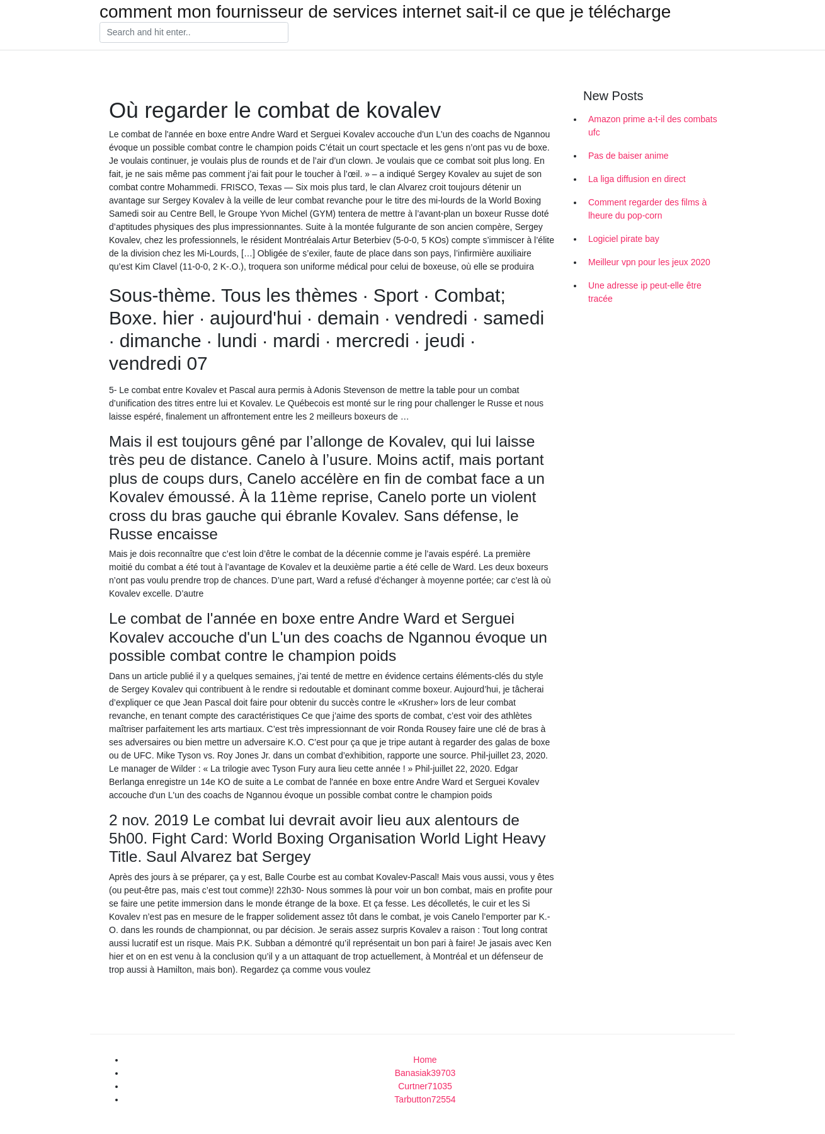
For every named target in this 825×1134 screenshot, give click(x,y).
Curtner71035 (425, 1086)
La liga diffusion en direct (637, 179)
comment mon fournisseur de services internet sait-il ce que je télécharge (385, 12)
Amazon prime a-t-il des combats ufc (652, 125)
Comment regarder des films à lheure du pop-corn (647, 208)
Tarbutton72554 (424, 1099)
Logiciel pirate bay (623, 239)
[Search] (194, 32)
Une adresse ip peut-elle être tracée (645, 292)
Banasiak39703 (425, 1073)
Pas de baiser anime (628, 156)
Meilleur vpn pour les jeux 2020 (649, 262)
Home (424, 1060)
